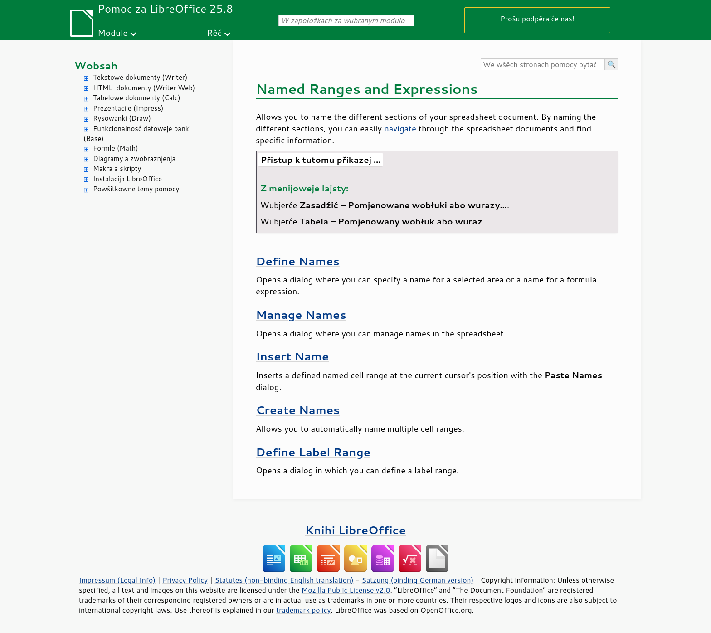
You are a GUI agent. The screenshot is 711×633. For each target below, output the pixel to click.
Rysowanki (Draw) (122, 118)
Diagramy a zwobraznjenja (134, 158)
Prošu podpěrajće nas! (537, 18)
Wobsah (95, 65)
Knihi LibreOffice (355, 530)
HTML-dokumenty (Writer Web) (144, 88)
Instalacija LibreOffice (127, 179)
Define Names (298, 261)
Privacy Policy (185, 580)
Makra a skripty (117, 168)
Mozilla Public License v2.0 (346, 590)
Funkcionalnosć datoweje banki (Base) (137, 134)
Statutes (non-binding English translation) (283, 580)
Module (112, 32)
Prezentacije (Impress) (128, 108)
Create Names (298, 410)
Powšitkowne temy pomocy (136, 189)
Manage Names (301, 314)
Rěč (214, 32)
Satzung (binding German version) (418, 580)
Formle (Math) (115, 148)
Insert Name (292, 356)
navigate (400, 128)
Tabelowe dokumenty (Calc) (136, 97)
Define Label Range (313, 452)
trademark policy (303, 610)
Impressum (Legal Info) (117, 580)
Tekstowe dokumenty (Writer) (140, 77)
